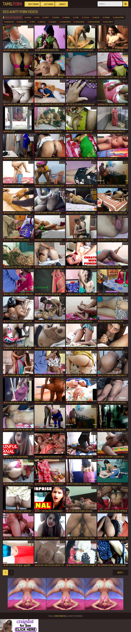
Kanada (52, 22)
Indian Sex (9, 22)
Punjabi (106, 17)
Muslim (95, 17)
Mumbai (66, 17)
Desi (36, 17)
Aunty (45, 17)
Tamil (12, 3)
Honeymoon (64, 22)
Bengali (42, 22)
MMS (32, 22)
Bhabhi (55, 17)
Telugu (85, 17)
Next (120, 572)
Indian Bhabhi (94, 22)
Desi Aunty (108, 22)
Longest (61, 4)
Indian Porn (118, 17)
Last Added (47, 4)
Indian (27, 17)
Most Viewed (32, 4)
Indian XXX (22, 22)
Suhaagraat (79, 22)
